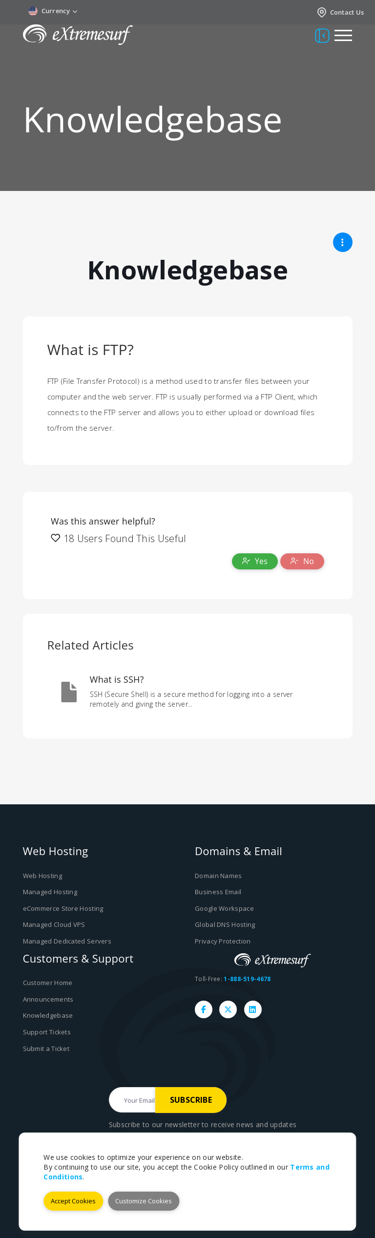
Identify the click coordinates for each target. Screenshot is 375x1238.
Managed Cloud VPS (54, 924)
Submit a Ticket (46, 1048)
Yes (255, 561)
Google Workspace (224, 908)
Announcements (48, 998)
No (302, 561)
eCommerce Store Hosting (63, 908)
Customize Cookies (143, 1200)
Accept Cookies (73, 1200)
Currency (53, 11)
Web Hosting (42, 875)
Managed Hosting (50, 891)
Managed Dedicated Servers (67, 941)
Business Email (218, 891)
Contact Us (340, 12)
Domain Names (218, 875)
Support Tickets (47, 1032)
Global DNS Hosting (225, 924)
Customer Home (48, 982)
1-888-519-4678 (247, 979)
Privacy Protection (222, 941)
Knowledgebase (48, 1015)
